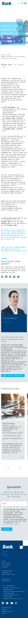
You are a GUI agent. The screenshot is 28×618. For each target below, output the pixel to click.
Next (18, 467)
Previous (10, 469)
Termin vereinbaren (15, 375)
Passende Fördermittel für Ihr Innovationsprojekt (11, 595)
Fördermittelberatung (10, 427)
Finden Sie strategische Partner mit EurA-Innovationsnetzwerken (14, 592)
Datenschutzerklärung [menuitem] (7, 611)
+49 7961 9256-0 (6, 580)
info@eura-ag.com (6, 579)
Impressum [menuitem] (4, 609)
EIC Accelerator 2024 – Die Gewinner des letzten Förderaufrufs (12, 436)
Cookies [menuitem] (4, 613)
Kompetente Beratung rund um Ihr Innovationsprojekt (11, 588)
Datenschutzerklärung (11, 524)
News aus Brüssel (6, 54)
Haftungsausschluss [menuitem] (6, 607)
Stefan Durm (6, 64)
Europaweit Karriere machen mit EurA (12, 598)
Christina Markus (9, 423)
